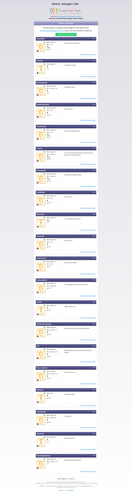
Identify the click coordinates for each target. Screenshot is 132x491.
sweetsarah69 (41, 412)
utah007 (39, 302)
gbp (38, 346)
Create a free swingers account (52, 30)
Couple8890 (41, 39)
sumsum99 (40, 236)
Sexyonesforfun (42, 368)
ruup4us (39, 148)
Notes (89, 54)
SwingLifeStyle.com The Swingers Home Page (68, 16)
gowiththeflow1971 (43, 104)
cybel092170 (41, 192)
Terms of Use (62, 490)
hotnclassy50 (41, 170)
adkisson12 (40, 214)
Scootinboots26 (42, 82)
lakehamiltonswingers (44, 324)
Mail (86, 54)
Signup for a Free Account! (66, 34)
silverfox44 (40, 434)
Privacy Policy (70, 490)
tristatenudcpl (41, 126)
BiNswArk (40, 390)
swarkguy (40, 60)
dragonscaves (41, 258)
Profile (82, 54)
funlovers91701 (42, 280)
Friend (93, 54)
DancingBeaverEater (43, 455)
